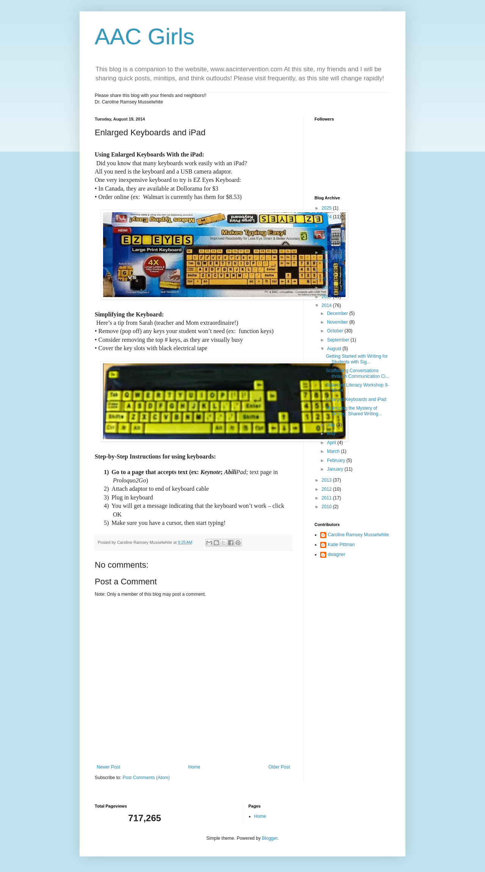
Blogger (269, 838)
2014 (327, 305)
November (338, 322)
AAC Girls (144, 36)
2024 (327, 216)
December (338, 313)
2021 (327, 243)
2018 (327, 270)
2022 (327, 234)
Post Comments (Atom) (146, 777)
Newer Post (108, 767)
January (335, 469)
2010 (327, 506)
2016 (327, 287)
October (335, 330)
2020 (327, 252)
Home (194, 767)
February (336, 460)
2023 (327, 226)
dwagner (336, 554)
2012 (327, 489)
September (338, 340)
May (332, 433)
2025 (327, 208)
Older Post (279, 767)
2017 (327, 279)
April (332, 442)
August (335, 348)
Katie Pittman (341, 544)
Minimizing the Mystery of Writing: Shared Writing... (354, 410)
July (331, 424)
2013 (327, 480)
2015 (327, 296)
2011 (327, 498)
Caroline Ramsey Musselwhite (358, 534)
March (334, 451)
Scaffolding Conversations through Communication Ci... (357, 373)
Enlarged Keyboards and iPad (356, 399)
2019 (327, 261)
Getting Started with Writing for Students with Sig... (357, 359)
